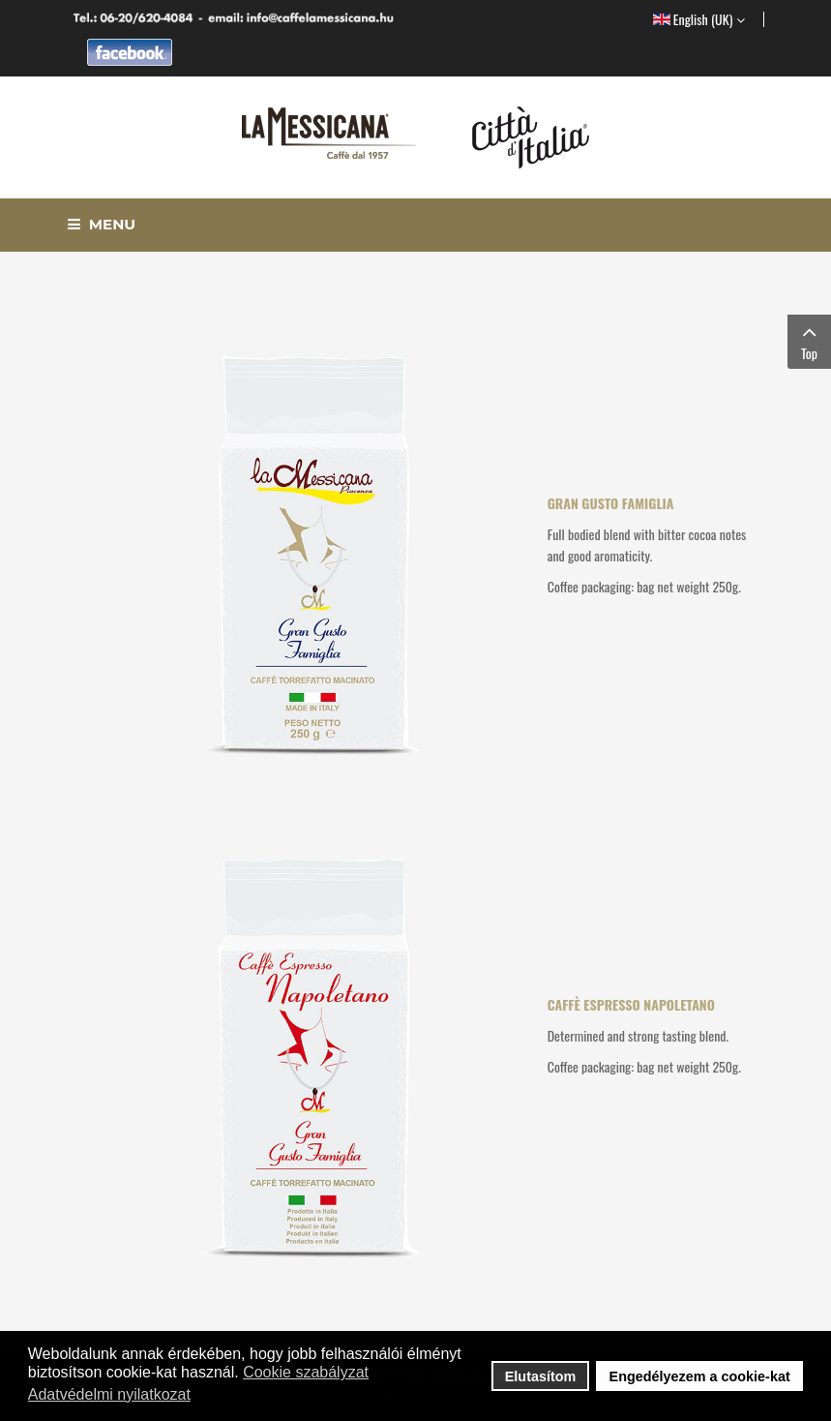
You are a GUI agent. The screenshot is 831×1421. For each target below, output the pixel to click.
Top (809, 341)
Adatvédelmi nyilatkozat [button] (109, 1394)
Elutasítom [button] (541, 1376)
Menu (102, 224)
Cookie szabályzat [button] (306, 1372)
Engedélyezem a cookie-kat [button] (699, 1376)
